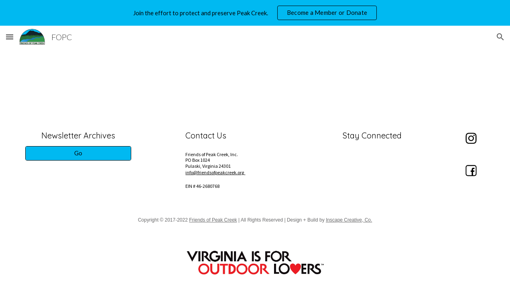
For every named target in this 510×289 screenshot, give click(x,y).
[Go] (78, 153)
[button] (9, 37)
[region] (255, 13)
